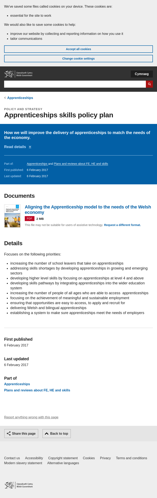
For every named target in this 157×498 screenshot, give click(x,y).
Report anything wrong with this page (31, 417)
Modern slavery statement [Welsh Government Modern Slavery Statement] (23, 463)
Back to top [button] (59, 433)
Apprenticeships (20, 98)
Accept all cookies (78, 49)
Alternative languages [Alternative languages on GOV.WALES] (63, 463)
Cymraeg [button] (142, 74)
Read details (16, 147)
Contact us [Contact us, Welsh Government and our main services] (12, 458)
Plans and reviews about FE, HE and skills (81, 163)
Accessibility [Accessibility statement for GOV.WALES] (34, 458)
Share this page (23, 433)
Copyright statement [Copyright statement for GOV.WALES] (63, 458)
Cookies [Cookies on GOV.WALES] (89, 458)
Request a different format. (122, 225)
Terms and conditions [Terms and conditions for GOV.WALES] (131, 458)
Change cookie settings (78, 58)
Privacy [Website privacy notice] (105, 458)
